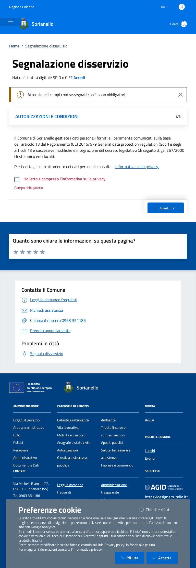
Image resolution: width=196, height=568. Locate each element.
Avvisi (149, 420)
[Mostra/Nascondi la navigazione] (10, 21)
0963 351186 (29, 495)
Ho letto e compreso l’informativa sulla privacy (64, 179)
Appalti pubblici (112, 442)
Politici (18, 442)
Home (14, 46)
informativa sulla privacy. (137, 166)
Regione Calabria (21, 6)
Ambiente (108, 420)
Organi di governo (26, 420)
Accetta (165, 557)
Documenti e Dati (26, 465)
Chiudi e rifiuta (159, 509)
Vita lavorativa (68, 427)
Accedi (79, 77)
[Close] (180, 95)
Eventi (150, 458)
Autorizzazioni (67, 450)
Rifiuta (132, 557)
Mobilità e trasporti (71, 435)
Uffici (17, 435)
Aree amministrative (28, 427)
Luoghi (150, 450)
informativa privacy (87, 549)
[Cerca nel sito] (184, 24)
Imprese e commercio (117, 465)
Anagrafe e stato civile (73, 442)
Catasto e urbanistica (73, 420)
